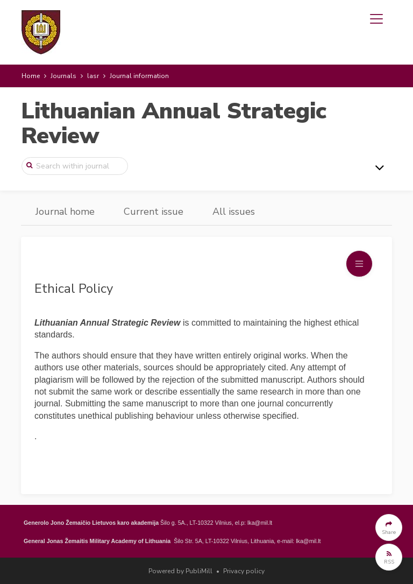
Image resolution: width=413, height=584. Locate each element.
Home (31, 76)
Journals (63, 76)
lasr (93, 76)
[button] (388, 527)
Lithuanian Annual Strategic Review (173, 123)
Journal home (65, 211)
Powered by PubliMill (180, 571)
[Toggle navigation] (376, 19)
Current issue (153, 211)
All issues (233, 211)
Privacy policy (244, 571)
